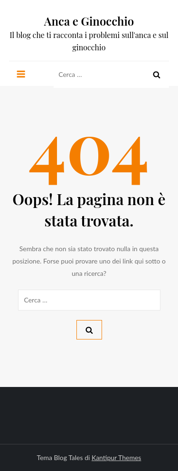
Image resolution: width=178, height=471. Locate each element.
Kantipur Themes (116, 457)
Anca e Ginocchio (89, 20)
